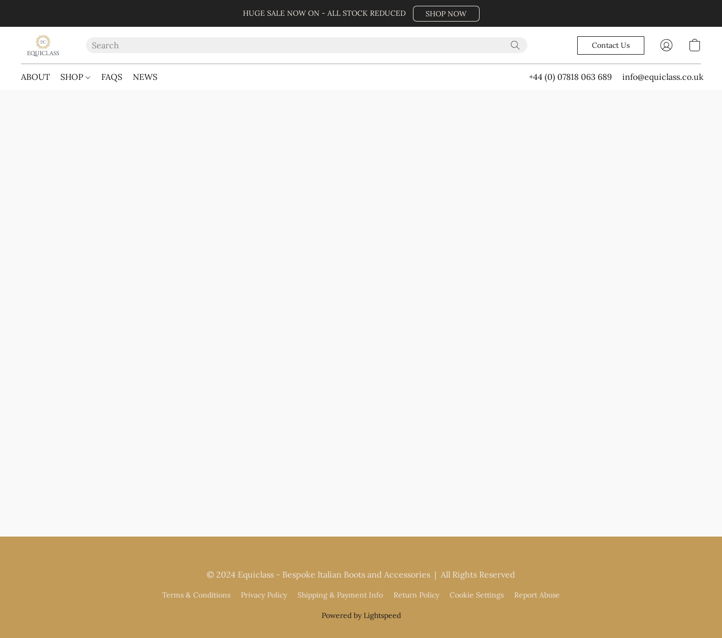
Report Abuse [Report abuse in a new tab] (537, 595)
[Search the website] (515, 45)
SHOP (75, 76)
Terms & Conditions (196, 595)
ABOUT (35, 76)
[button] (446, 14)
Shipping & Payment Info (340, 595)
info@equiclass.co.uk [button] (663, 76)
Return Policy (416, 595)
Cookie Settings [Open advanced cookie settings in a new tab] (477, 595)
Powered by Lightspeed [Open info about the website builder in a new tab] (361, 615)
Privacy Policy (264, 595)
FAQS (111, 76)
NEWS (145, 76)
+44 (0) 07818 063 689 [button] (570, 76)
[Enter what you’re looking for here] (307, 45)
